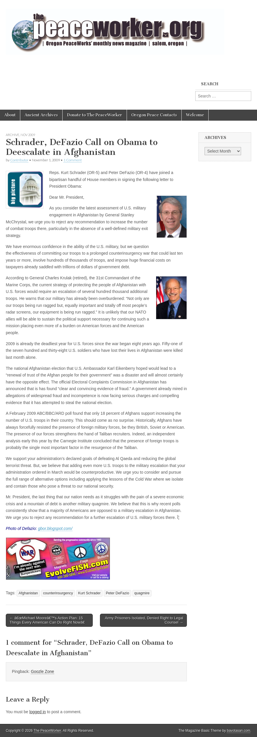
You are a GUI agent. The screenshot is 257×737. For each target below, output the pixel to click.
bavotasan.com (238, 731)
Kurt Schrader (89, 593)
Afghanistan (28, 593)
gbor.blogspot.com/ (55, 528)
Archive (12, 135)
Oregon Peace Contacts (154, 115)
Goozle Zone (42, 671)
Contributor (19, 160)
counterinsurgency (58, 593)
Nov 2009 (28, 135)
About (10, 115)
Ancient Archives (41, 115)
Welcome (195, 115)
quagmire (142, 593)
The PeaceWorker (47, 731)
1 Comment (72, 160)
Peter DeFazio (117, 593)
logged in (37, 711)
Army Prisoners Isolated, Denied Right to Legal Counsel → (144, 620)
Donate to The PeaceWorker (94, 115)
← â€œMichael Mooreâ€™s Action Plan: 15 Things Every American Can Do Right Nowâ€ (48, 620)
